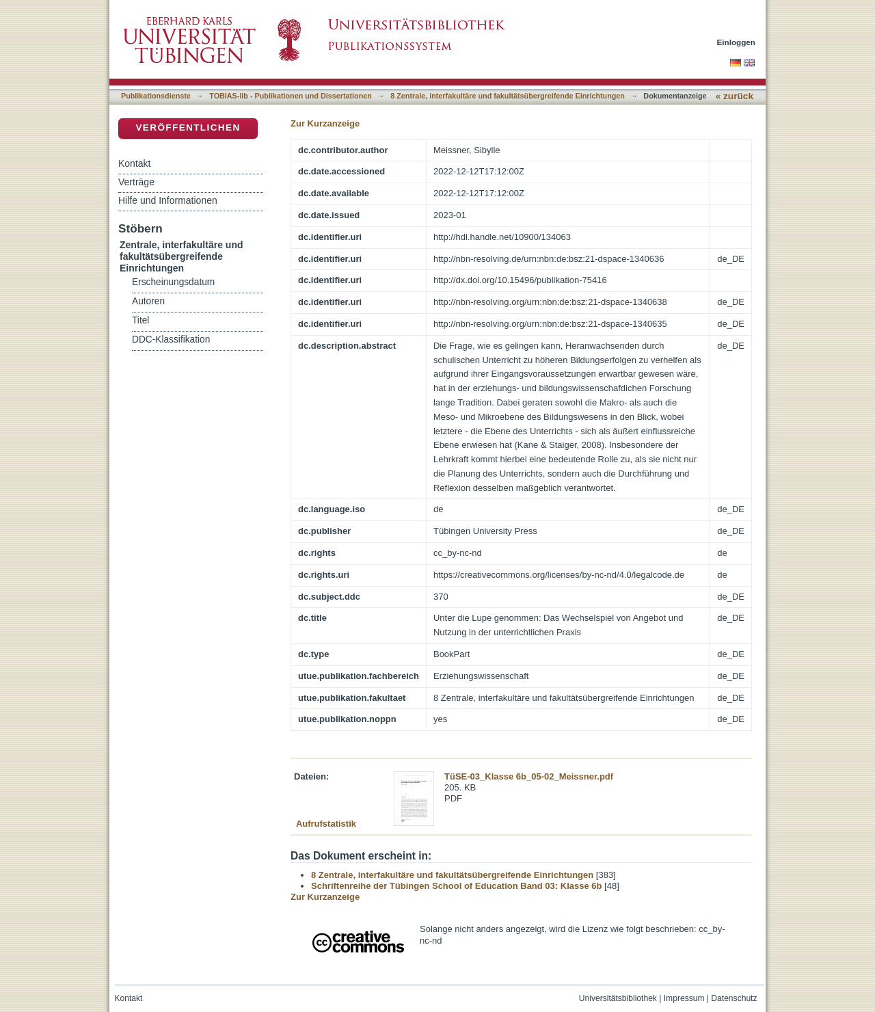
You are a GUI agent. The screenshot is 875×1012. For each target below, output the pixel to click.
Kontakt (134, 163)
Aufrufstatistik (326, 823)
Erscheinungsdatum (173, 282)
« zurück (734, 96)
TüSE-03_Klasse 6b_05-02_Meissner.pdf (528, 776)
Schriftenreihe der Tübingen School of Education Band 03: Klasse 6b (456, 886)
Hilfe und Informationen (167, 200)
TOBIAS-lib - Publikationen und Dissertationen (290, 96)
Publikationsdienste (156, 96)
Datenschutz (734, 998)
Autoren (148, 301)
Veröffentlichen (187, 127)
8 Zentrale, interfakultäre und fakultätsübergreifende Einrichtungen (507, 96)
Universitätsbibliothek (618, 998)
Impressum (684, 998)
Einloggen (736, 42)
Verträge (136, 181)
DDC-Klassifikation (171, 339)
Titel (140, 320)
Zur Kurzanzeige (325, 123)
